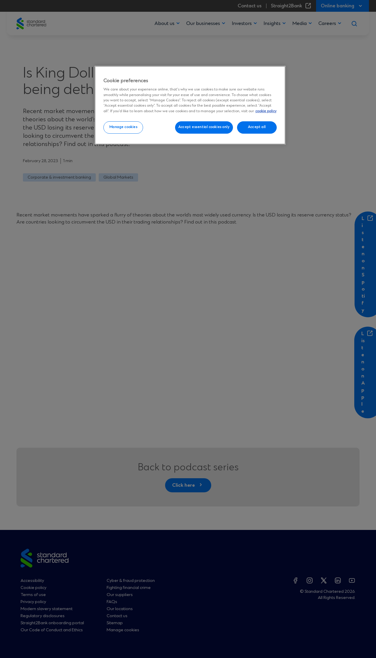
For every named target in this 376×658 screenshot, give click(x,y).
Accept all (257, 127)
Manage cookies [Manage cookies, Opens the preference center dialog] (123, 127)
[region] (190, 105)
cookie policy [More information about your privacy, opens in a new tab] (265, 111)
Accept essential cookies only (204, 127)
